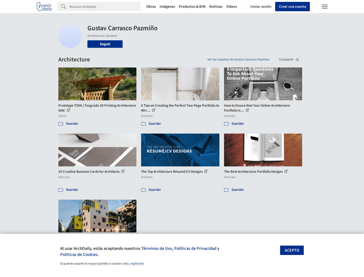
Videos (231, 6)
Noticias (215, 6)
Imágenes (167, 6)
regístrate (137, 263)
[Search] (105, 6)
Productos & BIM (192, 6)
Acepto (292, 250)
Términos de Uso (156, 248)
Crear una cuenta (292, 6)
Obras (151, 6)
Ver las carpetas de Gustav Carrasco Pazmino (238, 59)
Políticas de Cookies (79, 254)
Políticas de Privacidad (195, 248)
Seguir (105, 44)
